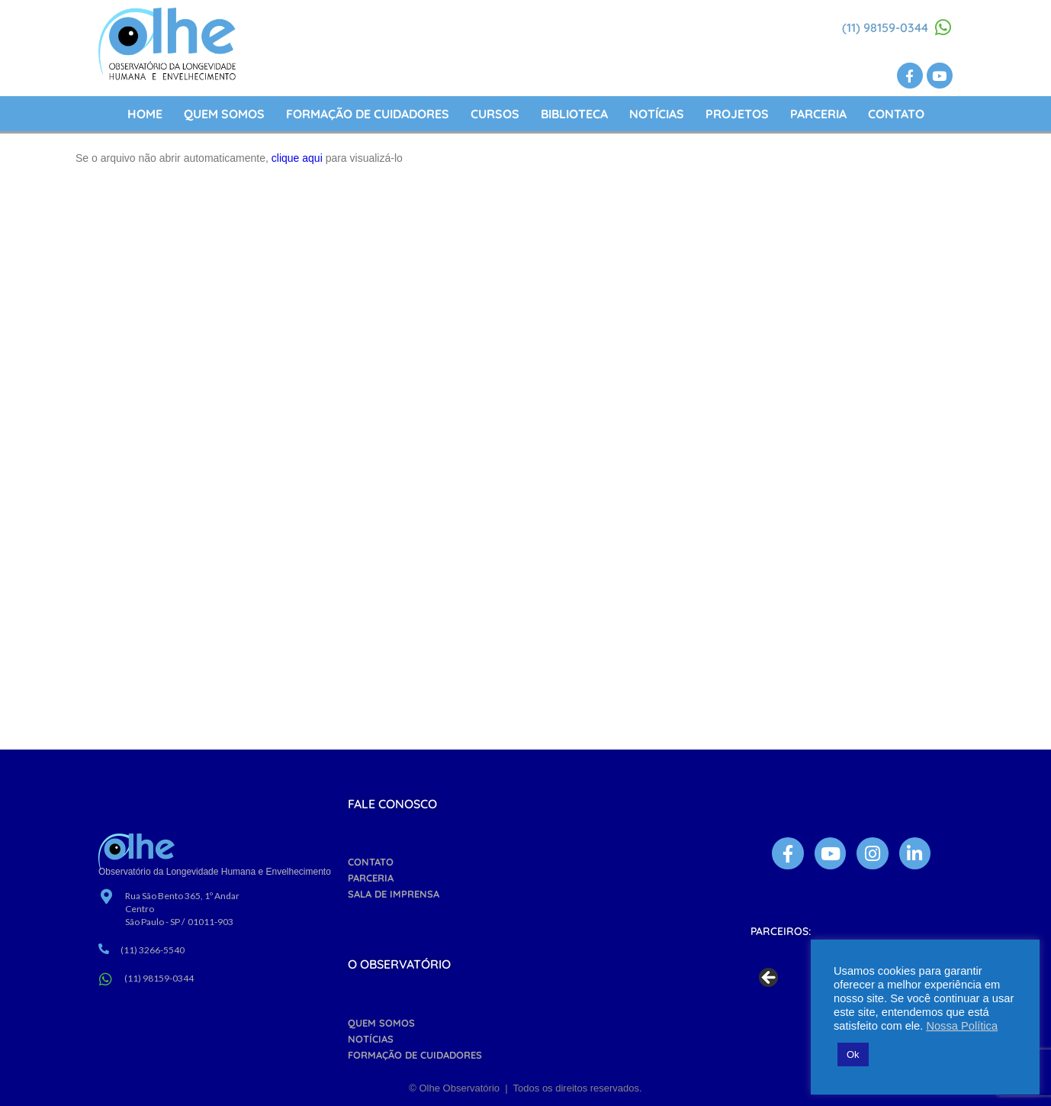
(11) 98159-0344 (885, 27)
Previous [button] (769, 978)
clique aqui (297, 158)
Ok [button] (853, 1054)
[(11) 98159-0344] (943, 27)
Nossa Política (962, 1026)
